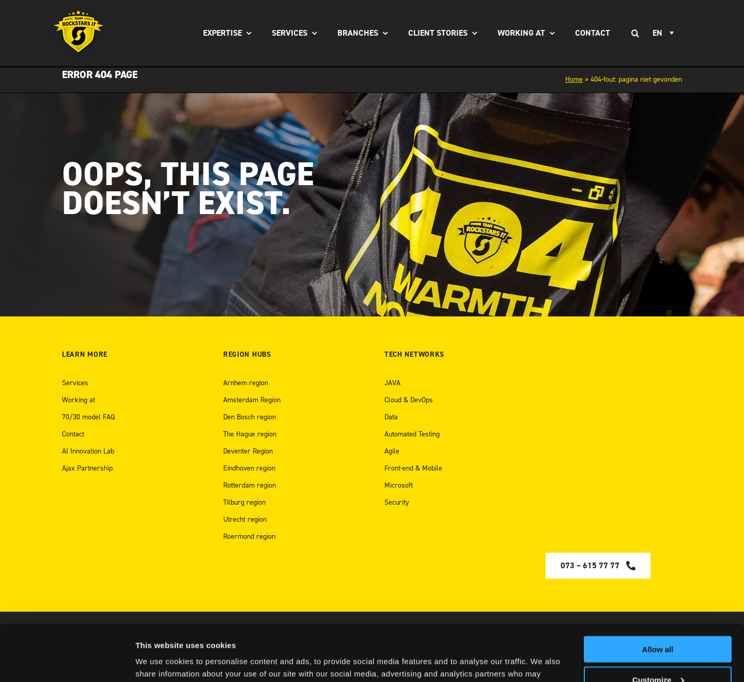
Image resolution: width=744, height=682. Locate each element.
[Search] (635, 33)
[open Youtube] (663, 640)
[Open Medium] (594, 640)
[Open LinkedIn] (618, 640)
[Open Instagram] (642, 640)
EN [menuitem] (657, 33)
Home (574, 79)
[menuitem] (664, 33)
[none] (664, 33)
